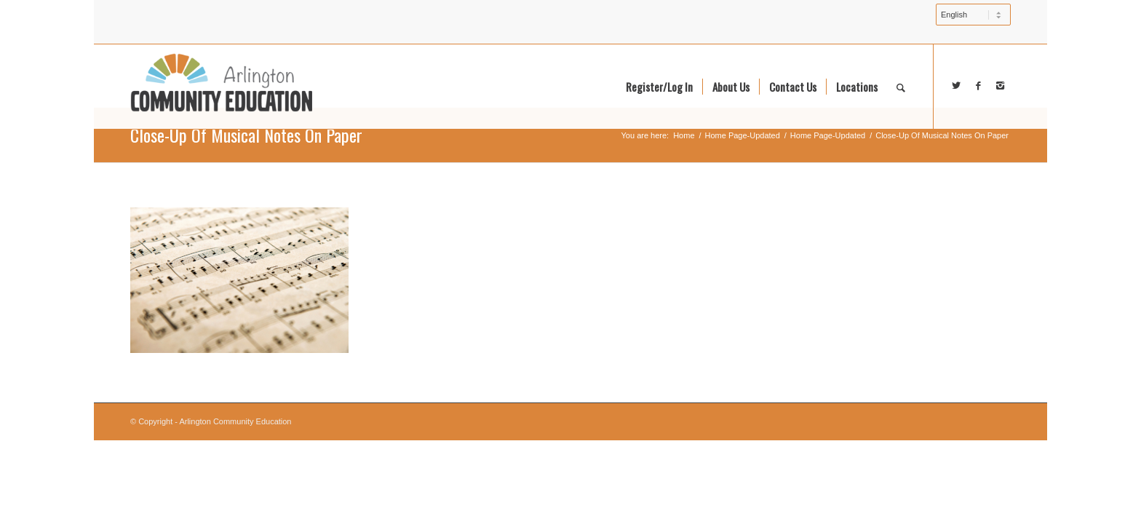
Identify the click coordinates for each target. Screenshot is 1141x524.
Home (683, 135)
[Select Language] (973, 14)
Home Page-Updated (742, 135)
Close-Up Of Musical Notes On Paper (246, 135)
